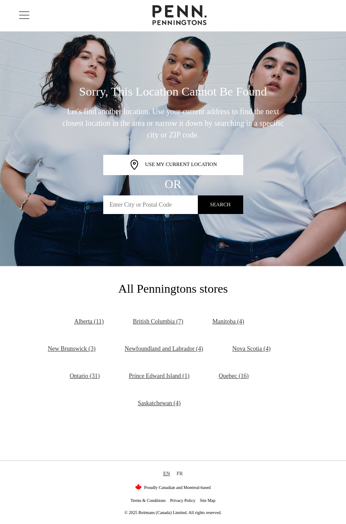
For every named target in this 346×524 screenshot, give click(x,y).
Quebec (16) (234, 376)
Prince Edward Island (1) (159, 376)
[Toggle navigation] (24, 15)
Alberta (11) (89, 321)
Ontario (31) (85, 376)
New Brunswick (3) (71, 348)
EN (166, 473)
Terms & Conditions (148, 500)
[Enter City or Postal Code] (150, 204)
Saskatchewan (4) (159, 403)
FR (180, 473)
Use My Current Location (173, 165)
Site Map (207, 500)
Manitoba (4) (228, 321)
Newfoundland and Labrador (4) (164, 348)
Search (220, 204)
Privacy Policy (183, 500)
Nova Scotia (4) (251, 348)
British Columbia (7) (158, 321)
